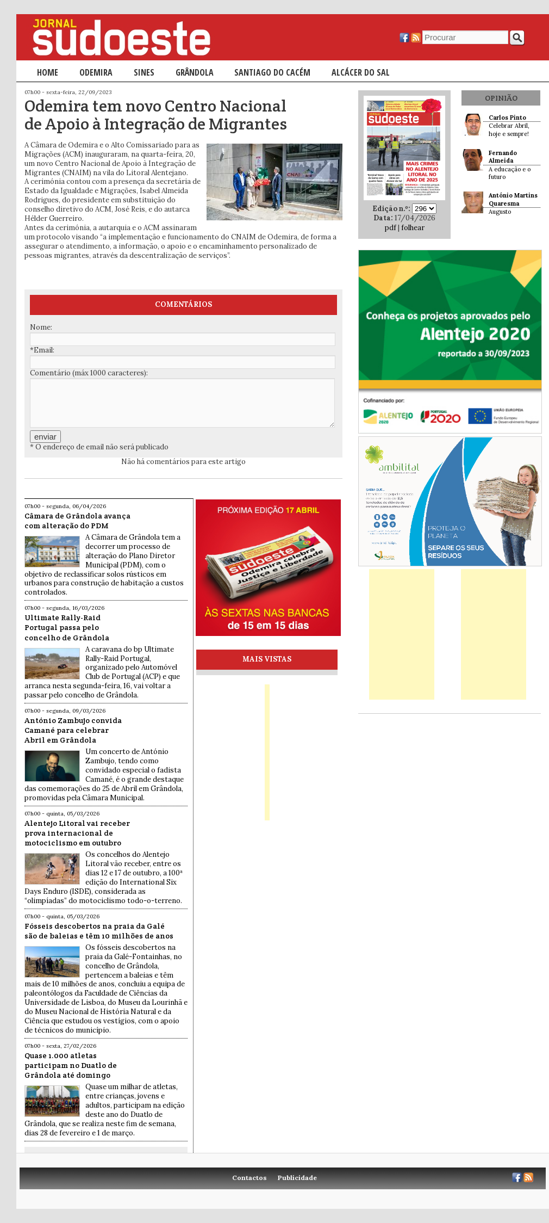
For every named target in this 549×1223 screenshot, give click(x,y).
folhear (413, 227)
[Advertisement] (401, 634)
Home (47, 72)
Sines (144, 72)
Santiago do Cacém (272, 72)
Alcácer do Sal (361, 72)
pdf (390, 227)
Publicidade (297, 1177)
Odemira (96, 72)
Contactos (249, 1177)
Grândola (195, 72)
